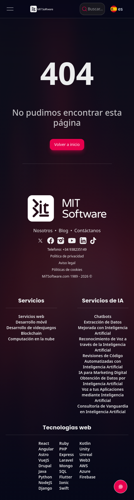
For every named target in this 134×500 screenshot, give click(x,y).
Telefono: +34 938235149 (66, 249)
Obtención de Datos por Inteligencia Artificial (102, 380)
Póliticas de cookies (67, 270)
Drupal (44, 465)
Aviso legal (66, 263)
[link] (41, 9)
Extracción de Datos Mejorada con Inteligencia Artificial (103, 327)
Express (66, 454)
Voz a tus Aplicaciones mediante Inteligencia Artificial (103, 395)
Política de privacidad (67, 256)
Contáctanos (87, 230)
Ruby (64, 443)
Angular (45, 449)
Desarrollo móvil (31, 322)
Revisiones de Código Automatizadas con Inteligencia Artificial (103, 361)
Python (45, 477)
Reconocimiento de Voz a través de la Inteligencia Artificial (102, 344)
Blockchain (31, 333)
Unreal (85, 454)
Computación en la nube (31, 338)
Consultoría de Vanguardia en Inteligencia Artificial (102, 408)
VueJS (43, 460)
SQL (63, 471)
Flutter (65, 477)
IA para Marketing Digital (103, 372)
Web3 (84, 460)
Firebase (87, 477)
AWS (83, 465)
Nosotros (43, 230)
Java (42, 471)
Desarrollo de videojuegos (31, 327)
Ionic (64, 482)
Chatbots (102, 316)
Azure (84, 471)
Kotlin (85, 443)
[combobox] (92, 9)
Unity (84, 449)
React (43, 443)
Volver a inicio (67, 144)
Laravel (66, 460)
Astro (43, 454)
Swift (64, 488)
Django (45, 488)
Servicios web (31, 316)
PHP (63, 449)
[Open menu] (10, 9)
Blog (63, 230)
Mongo (66, 465)
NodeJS (45, 482)
